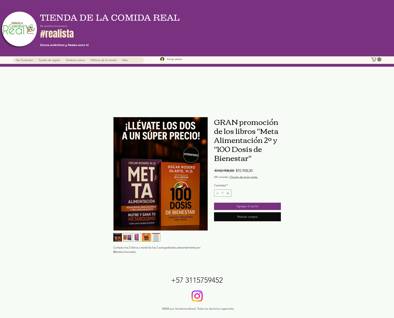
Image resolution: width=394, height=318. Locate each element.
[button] (376, 59)
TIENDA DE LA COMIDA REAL (111, 17)
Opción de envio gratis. (244, 177)
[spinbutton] (222, 193)
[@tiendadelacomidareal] (197, 296)
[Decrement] (217, 193)
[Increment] (228, 193)
